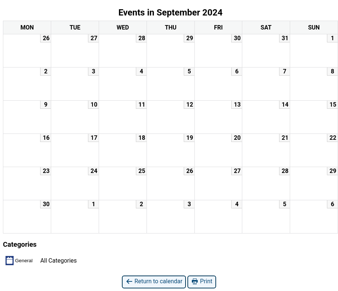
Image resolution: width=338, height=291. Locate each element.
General (19, 260)
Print (201, 281)
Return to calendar (154, 281)
